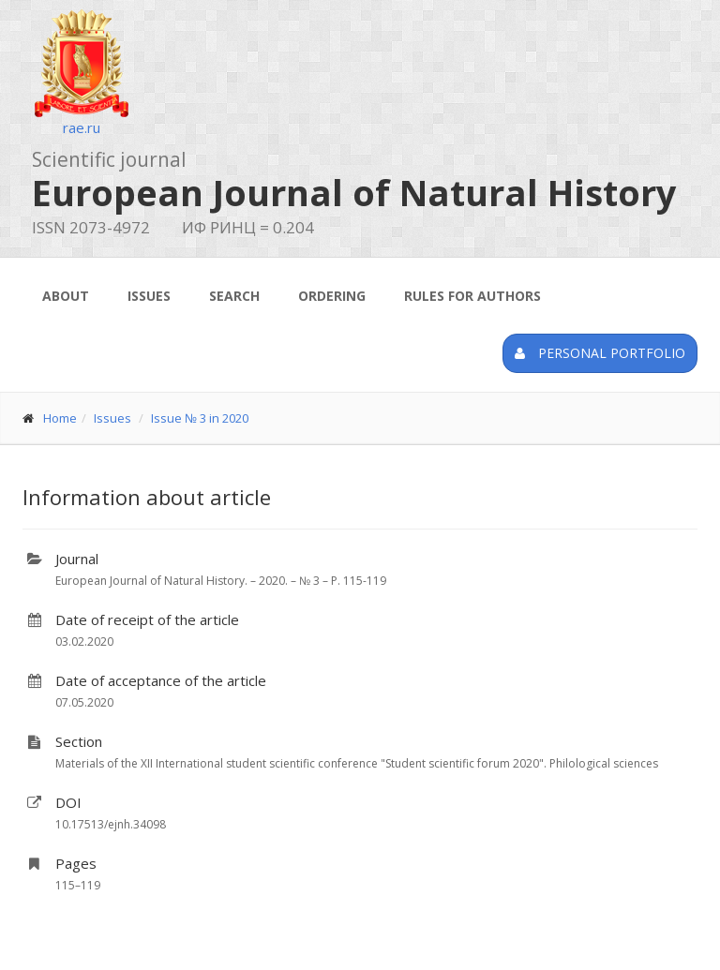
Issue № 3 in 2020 (199, 418)
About (65, 296)
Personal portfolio (600, 353)
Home (60, 418)
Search (234, 296)
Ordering (332, 296)
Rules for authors (472, 296)
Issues (149, 296)
